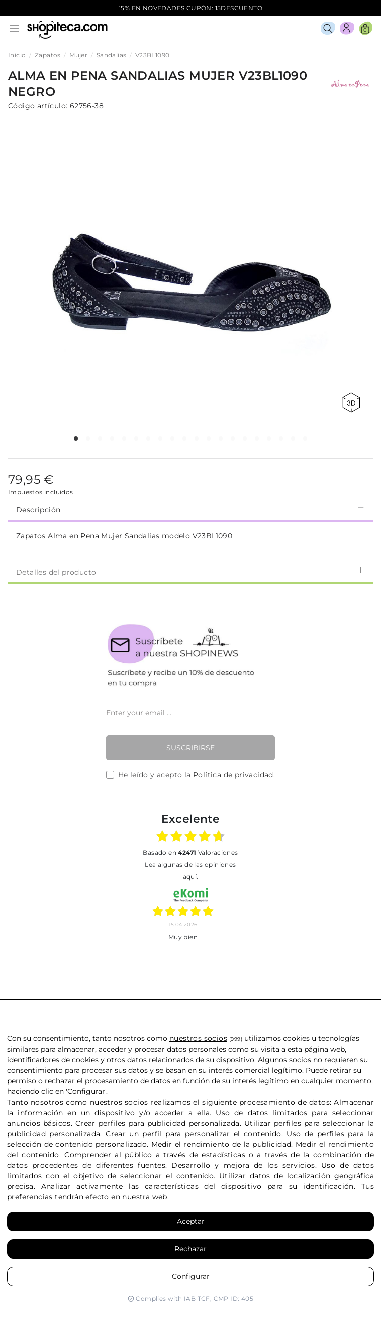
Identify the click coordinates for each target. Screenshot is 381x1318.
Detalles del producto (190, 571)
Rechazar (190, 1248)
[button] (76, 438)
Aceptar (191, 1221)
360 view (351, 402)
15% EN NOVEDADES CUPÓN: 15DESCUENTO (190, 8)
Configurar (191, 1276)
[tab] (190, 509)
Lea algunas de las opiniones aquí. (190, 871)
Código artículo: (37, 106)
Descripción (190, 509)
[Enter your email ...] (190, 713)
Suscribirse (190, 747)
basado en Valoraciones (190, 852)
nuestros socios (198, 1038)
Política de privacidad (233, 774)
